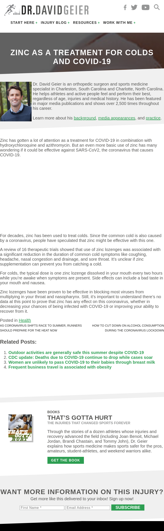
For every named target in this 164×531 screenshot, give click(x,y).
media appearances (116, 118)
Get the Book (65, 460)
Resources (85, 22)
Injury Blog (54, 22)
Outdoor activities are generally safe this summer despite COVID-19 (76, 352)
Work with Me (118, 22)
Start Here (23, 22)
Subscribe (128, 507)
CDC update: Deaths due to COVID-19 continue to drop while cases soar (80, 357)
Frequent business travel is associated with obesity (60, 367)
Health (25, 320)
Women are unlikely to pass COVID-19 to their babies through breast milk (81, 362)
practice (153, 118)
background (85, 118)
